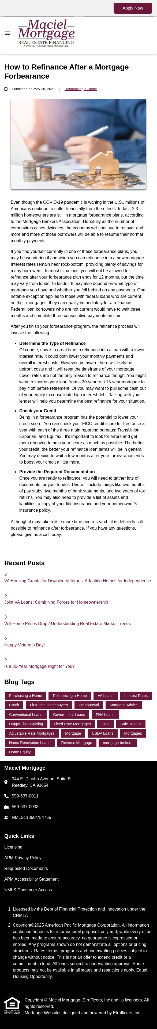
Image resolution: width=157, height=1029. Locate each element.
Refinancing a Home (81, 89)
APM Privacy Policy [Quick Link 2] (23, 857)
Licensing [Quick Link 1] (13, 847)
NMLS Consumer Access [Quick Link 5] (28, 890)
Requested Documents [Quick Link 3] (26, 868)
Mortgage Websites (44, 1013)
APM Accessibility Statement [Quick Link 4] (31, 879)
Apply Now (133, 8)
